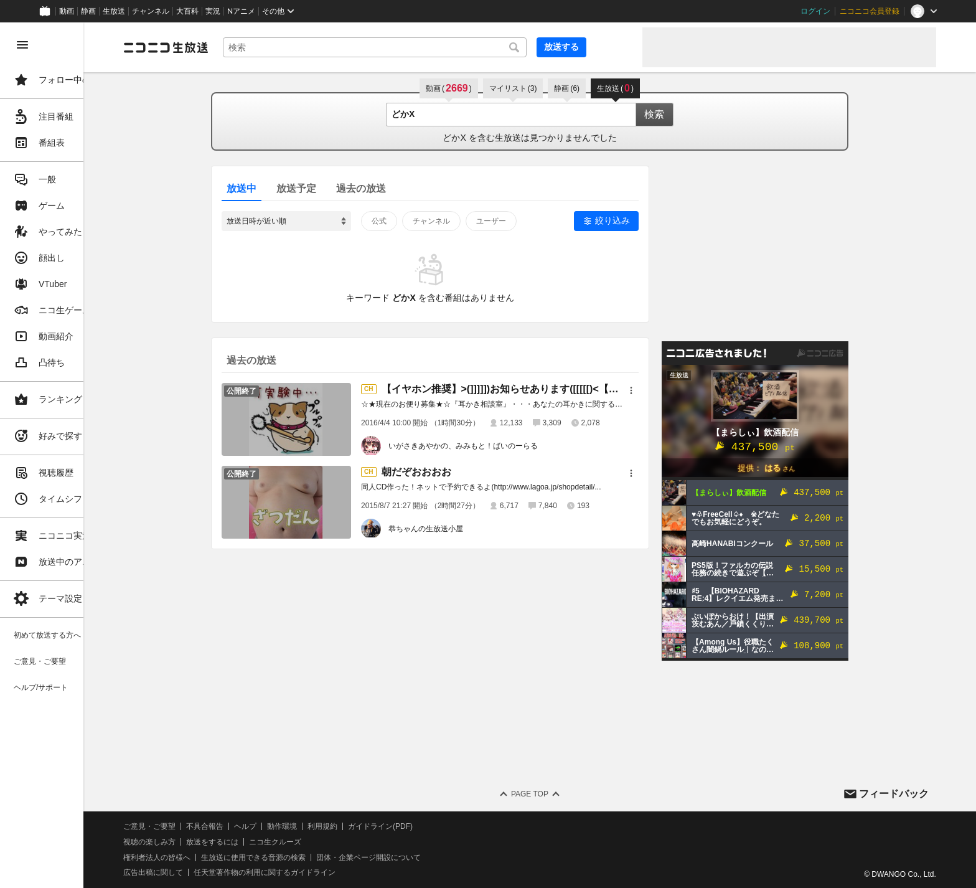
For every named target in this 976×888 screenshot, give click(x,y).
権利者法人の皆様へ (212, 857)
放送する (602, 47)
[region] (69, 455)
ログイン (815, 11)
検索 (682, 114)
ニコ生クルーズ (331, 842)
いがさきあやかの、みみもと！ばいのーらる (491, 446)
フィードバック (894, 793)
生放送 (114, 11)
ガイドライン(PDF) (436, 826)
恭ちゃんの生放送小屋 (453, 528)
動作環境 (338, 826)
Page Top (557, 794)
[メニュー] (659, 390)
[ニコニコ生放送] (221, 47)
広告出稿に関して (209, 872)
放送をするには (268, 842)
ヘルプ (301, 826)
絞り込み (640, 220)
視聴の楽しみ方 (205, 842)
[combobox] (423, 47)
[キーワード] (423, 47)
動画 (66, 11)
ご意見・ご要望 (205, 826)
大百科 (187, 11)
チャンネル (150, 11)
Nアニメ (241, 11)
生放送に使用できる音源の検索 (309, 857)
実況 (212, 11)
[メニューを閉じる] (22, 44)
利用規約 (378, 826)
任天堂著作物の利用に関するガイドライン (321, 872)
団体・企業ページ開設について (424, 857)
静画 (88, 11)
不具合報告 (260, 826)
